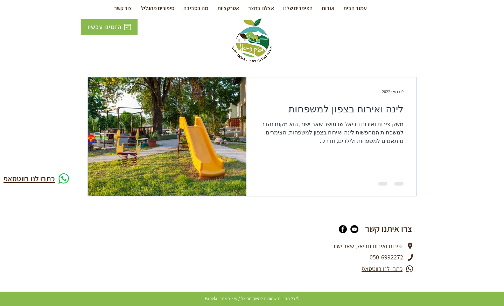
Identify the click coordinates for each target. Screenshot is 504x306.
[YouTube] (354, 229)
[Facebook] (343, 229)
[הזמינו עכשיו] (109, 27)
